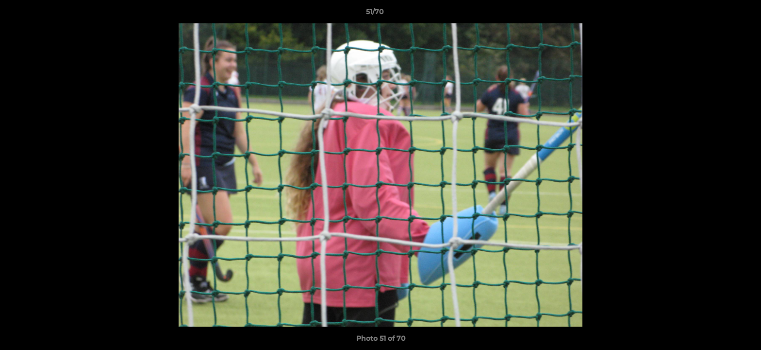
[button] (720, 14)
